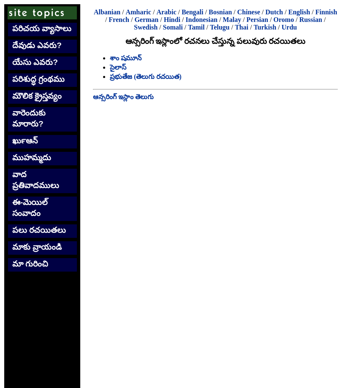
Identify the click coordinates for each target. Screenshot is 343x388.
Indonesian (201, 19)
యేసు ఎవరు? (35, 62)
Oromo (283, 19)
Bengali (193, 12)
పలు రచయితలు (39, 230)
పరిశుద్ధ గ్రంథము (38, 79)
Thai (241, 27)
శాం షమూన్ (126, 58)
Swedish (146, 27)
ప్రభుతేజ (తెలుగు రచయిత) (146, 76)
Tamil (196, 27)
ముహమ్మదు (31, 157)
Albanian (107, 12)
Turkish (264, 27)
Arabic (166, 12)
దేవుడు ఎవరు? (37, 45)
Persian (257, 19)
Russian (310, 19)
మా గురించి (30, 263)
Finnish (327, 12)
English (299, 12)
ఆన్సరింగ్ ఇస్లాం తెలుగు (123, 96)
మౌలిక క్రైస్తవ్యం (37, 96)
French (119, 19)
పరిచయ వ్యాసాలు (41, 28)
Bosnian (220, 12)
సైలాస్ (118, 67)
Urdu (289, 27)
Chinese (248, 12)
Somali (172, 27)
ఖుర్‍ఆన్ (25, 140)
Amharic (138, 12)
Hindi (172, 19)
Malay (232, 19)
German (146, 19)
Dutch (274, 12)
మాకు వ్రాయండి (37, 246)
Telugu (220, 27)
